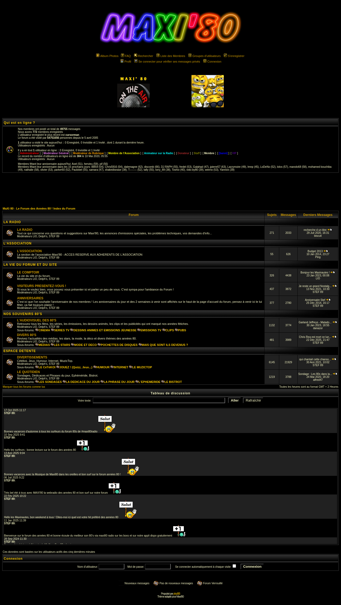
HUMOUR (101, 367)
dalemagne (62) (133, 166)
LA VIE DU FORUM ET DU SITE (30, 265)
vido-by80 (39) (195, 169)
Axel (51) (77, 163)
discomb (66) (152, 166)
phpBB (176, 593)
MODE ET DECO (84, 344)
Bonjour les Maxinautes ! (318, 272)
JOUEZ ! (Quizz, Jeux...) (74, 367)
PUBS (180, 330)
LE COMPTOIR (28, 272)
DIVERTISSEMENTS (32, 357)
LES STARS (60, 344)
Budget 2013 (317, 251)
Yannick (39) (227, 169)
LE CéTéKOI (45, 367)
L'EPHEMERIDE (147, 381)
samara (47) (96, 169)
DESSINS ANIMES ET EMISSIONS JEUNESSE (103, 330)
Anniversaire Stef (318, 300)
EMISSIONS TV (149, 330)
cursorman (72, 134)
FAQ (126, 56)
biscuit (318, 235)
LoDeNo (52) (267, 166)
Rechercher (143, 56)
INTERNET (119, 367)
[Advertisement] (170, 190)
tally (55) (149, 169)
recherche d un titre (318, 229)
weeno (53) (211, 169)
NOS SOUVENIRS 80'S (22, 314)
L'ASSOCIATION (17, 243)
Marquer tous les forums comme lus (24, 386)
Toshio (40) (178, 169)
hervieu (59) (91, 163)
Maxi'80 (180, 596)
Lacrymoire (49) (237, 166)
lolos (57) (282, 166)
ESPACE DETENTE (19, 351)
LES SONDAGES (48, 381)
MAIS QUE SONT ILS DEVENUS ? (163, 344)
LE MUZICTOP (140, 367)
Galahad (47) (201, 166)
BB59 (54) (97, 166)
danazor (318, 328)
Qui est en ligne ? (19, 123)
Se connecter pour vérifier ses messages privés (167, 61)
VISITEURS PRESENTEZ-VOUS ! (41, 286)
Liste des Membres (170, 56)
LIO (35, 236)
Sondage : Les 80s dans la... (318, 374)
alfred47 (318, 379)
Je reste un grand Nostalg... (318, 286)
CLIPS (168, 330)
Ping (317, 257)
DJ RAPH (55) (169, 166)
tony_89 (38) (162, 169)
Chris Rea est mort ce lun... (318, 337)
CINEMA (42, 330)
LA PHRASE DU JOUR (117, 381)
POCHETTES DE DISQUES (117, 344)
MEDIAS (42, 344)
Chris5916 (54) (114, 166)
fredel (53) (185, 166)
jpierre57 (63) (218, 166)
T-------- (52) (135, 169)
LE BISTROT (171, 381)
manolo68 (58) (298, 166)
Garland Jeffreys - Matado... (318, 322)
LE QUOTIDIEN (28, 372)
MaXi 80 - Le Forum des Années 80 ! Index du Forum (39, 208)
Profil (125, 61)
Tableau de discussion (170, 393)
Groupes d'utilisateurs (204, 56)
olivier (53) (46, 169)
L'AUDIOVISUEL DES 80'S (36, 320)
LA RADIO (12, 222)
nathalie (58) (31, 169)
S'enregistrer (234, 56)
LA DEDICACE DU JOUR (81, 381)
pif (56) (104, 163)
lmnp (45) (253, 166)
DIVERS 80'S (26, 335)
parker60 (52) (62, 169)
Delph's (43, 236)
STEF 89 (54, 236)
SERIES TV (60, 330)
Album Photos (107, 56)
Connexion (212, 61)
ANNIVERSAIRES (30, 298)
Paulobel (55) (79, 169)
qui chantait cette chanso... (317, 359)
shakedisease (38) (116, 169)
